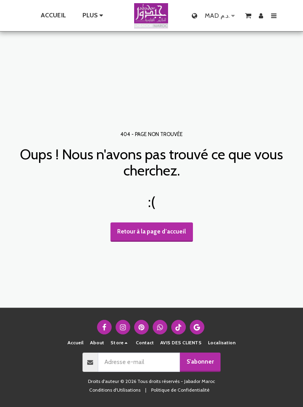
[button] (248, 15)
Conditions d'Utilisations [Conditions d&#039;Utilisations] (114, 390)
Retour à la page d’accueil (151, 231)
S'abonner (200, 361)
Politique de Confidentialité (180, 390)
